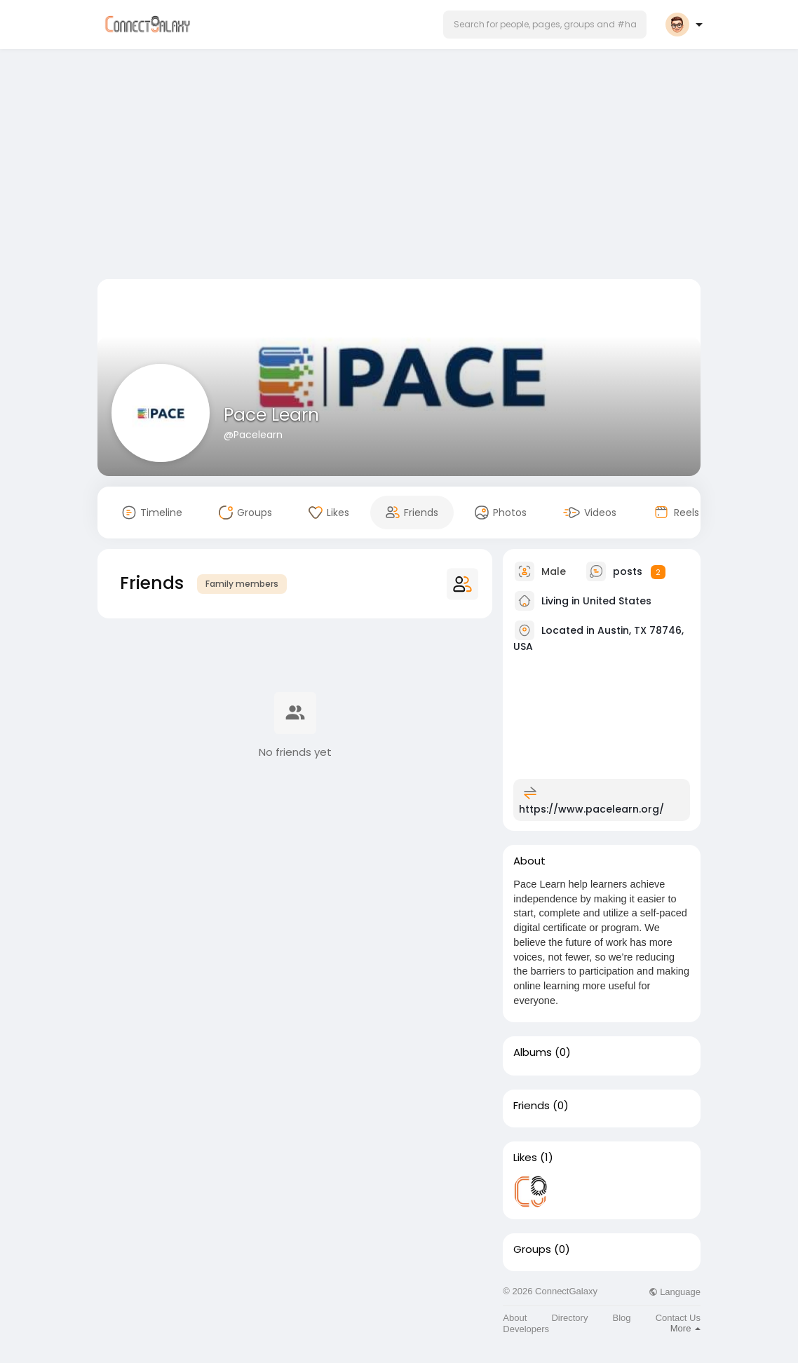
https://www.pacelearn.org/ (591, 809)
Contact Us (678, 1317)
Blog (622, 1317)
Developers (526, 1329)
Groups (532, 1249)
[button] (545, 25)
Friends (531, 1105)
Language (675, 1291)
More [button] (685, 1328)
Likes (525, 1157)
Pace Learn (271, 414)
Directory (569, 1317)
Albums (532, 1052)
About (515, 1317)
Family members (241, 584)
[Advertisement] (399, 167)
